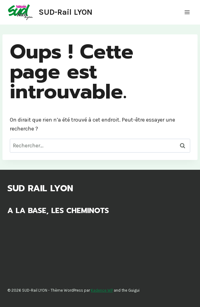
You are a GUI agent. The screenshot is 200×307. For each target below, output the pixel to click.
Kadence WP (102, 290)
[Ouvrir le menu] (187, 12)
